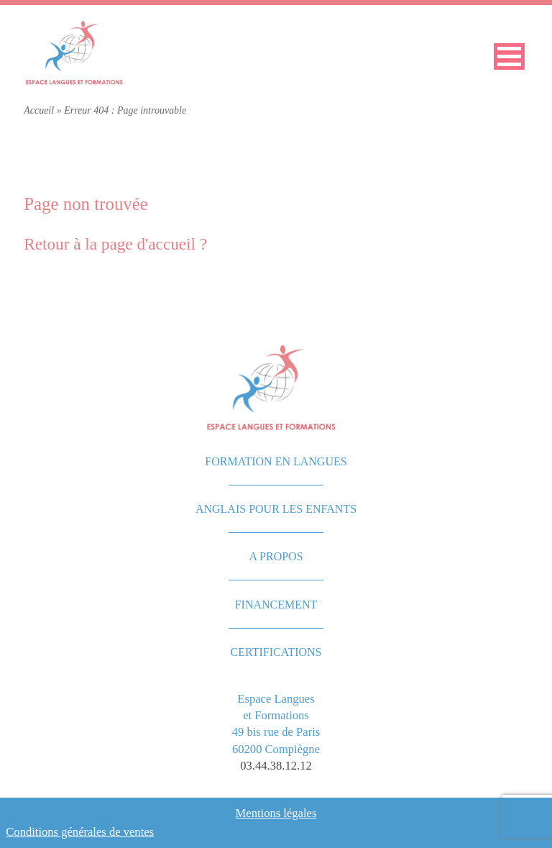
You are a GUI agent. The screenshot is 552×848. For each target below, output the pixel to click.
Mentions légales (276, 813)
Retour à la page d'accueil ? (115, 243)
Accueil (39, 110)
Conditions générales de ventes (80, 832)
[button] (509, 56)
